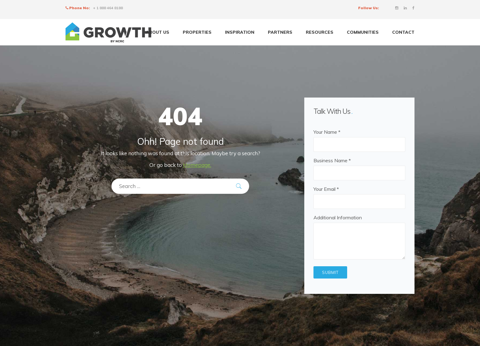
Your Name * (359, 138)
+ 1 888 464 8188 (108, 8)
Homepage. (197, 165)
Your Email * (359, 195)
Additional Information (359, 237)
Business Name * (359, 166)
